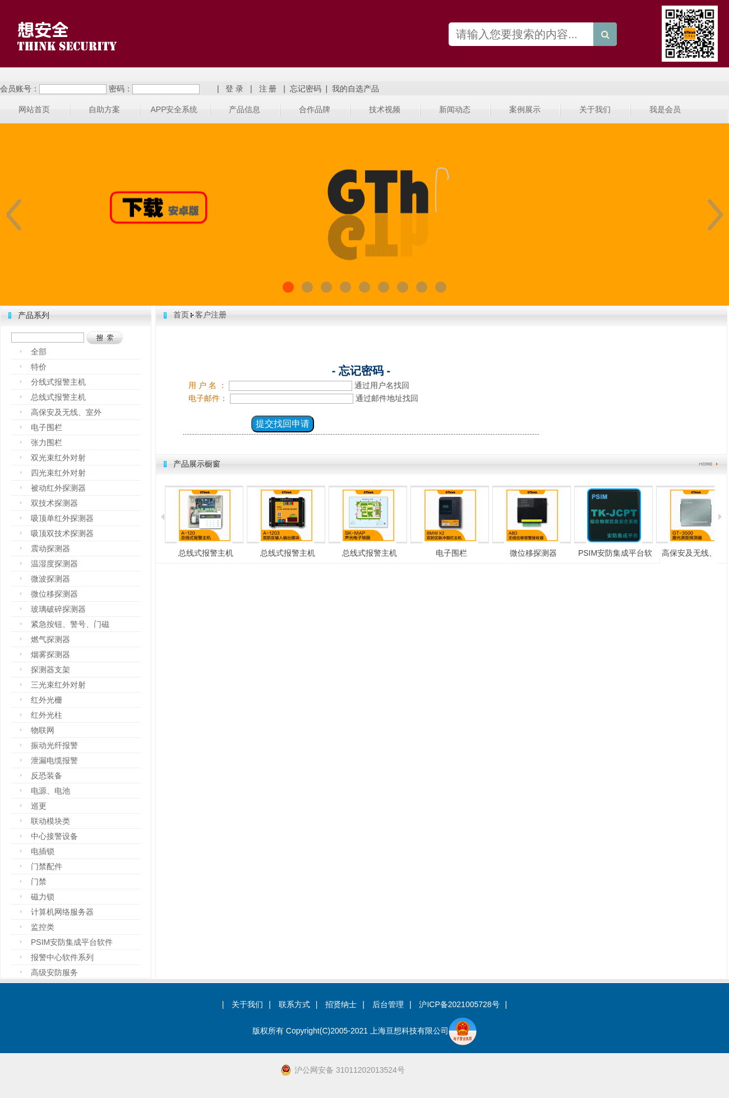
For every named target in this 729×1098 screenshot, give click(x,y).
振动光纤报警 (54, 745)
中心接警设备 (54, 836)
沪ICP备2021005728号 (459, 1004)
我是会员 (665, 109)
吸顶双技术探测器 (62, 533)
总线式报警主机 (58, 397)
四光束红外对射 (58, 472)
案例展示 (525, 109)
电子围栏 (46, 427)
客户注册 (211, 314)
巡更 (39, 805)
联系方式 (294, 1004)
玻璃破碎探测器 (58, 609)
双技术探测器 (54, 503)
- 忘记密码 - (361, 371)
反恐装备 (46, 775)
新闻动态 (454, 109)
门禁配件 (46, 866)
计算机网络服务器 (62, 911)
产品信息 (244, 109)
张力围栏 (46, 442)
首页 (181, 314)
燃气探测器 (50, 639)
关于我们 (595, 109)
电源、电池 (50, 790)
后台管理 (388, 1004)
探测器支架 (50, 669)
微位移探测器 (54, 593)
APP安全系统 (173, 109)
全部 (39, 351)
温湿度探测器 (54, 563)
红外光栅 (46, 699)
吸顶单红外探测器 (62, 518)
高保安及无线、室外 (66, 412)
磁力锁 (42, 896)
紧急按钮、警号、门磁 (70, 624)
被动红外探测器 (58, 487)
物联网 (42, 730)
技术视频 (384, 109)
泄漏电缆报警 (54, 760)
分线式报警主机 (58, 381)
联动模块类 (50, 820)
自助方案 (104, 109)
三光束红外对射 (58, 684)
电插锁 (42, 851)
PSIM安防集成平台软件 (72, 942)
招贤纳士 (341, 1004)
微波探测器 (50, 578)
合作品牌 (314, 109)
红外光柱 (46, 715)
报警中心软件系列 (62, 957)
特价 (39, 366)
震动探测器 (50, 548)
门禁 (39, 881)
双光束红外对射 (58, 457)
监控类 (42, 926)
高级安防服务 (54, 972)
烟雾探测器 (50, 654)
